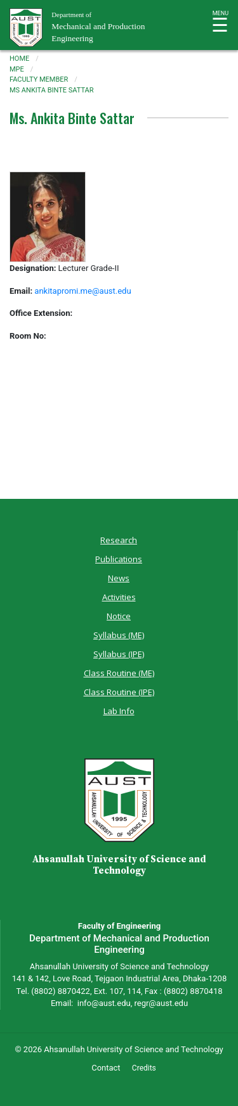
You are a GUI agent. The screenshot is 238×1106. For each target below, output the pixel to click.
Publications (118, 559)
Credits (144, 1068)
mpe (17, 69)
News (118, 578)
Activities (119, 597)
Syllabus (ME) (118, 635)
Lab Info (119, 711)
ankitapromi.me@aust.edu (82, 291)
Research (118, 540)
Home (19, 58)
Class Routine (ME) (119, 673)
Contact (105, 1067)
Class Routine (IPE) (119, 692)
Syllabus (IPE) (118, 654)
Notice (119, 616)
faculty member (39, 79)
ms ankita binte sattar (52, 90)
